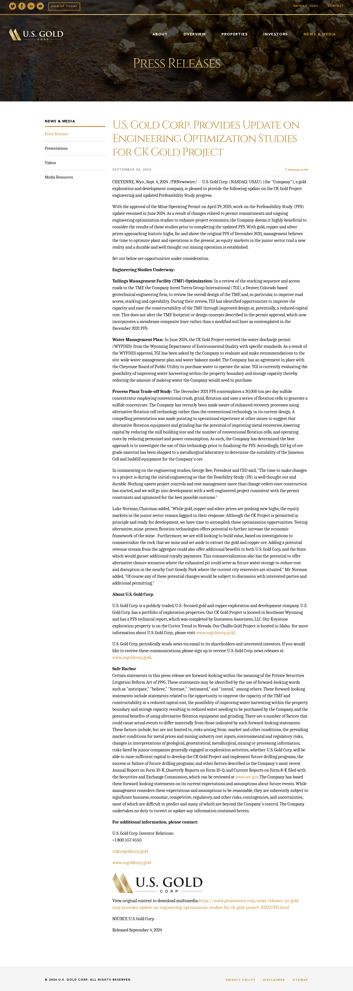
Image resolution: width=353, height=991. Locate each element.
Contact (336, 6)
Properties (235, 34)
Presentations (56, 148)
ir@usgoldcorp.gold (130, 851)
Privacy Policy (241, 980)
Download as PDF (296, 169)
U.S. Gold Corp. (74, 980)
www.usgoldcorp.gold (215, 632)
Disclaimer (274, 980)
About (160, 34)
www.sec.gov (246, 777)
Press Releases (56, 134)
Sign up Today (64, 6)
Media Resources (59, 177)
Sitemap (300, 980)
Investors (275, 34)
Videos (50, 163)
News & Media (320, 34)
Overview (194, 34)
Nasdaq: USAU (307, 6)
